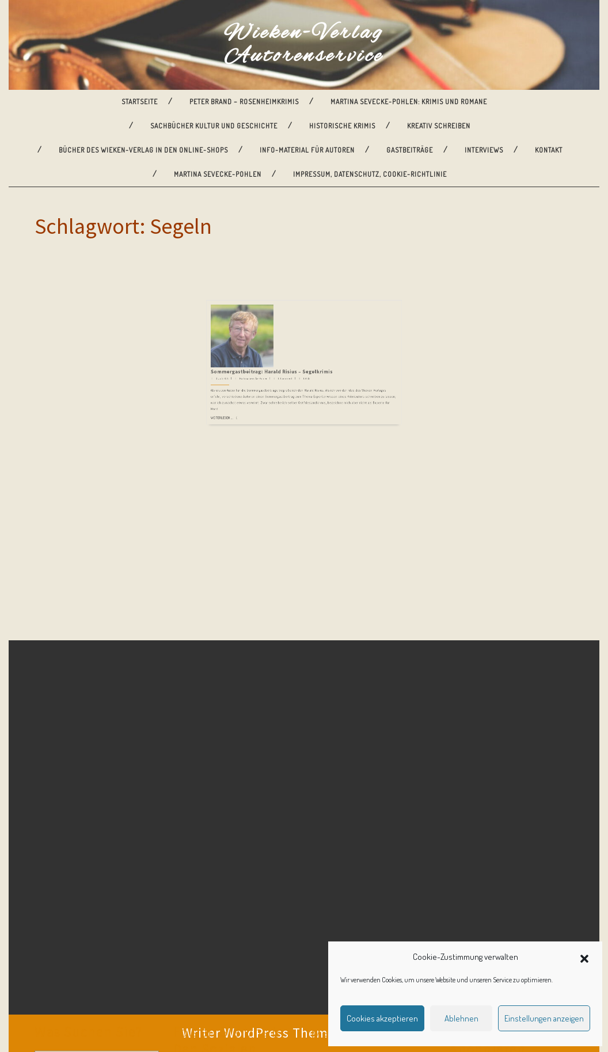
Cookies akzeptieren (382, 1018)
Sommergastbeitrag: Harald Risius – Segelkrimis (285, 338)
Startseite (139, 101)
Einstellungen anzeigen (544, 1018)
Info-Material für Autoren (307, 150)
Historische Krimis (342, 125)
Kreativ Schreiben (438, 125)
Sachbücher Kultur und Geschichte (214, 125)
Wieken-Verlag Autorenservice (304, 45)
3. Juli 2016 (256, 342)
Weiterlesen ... (256, 364)
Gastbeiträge (409, 150)
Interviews (484, 150)
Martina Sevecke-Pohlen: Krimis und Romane (408, 101)
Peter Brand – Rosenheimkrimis (244, 101)
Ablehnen (461, 1018)
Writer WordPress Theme (259, 1032)
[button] (584, 957)
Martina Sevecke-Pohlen (217, 174)
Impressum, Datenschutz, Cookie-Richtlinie (370, 174)
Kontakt (549, 150)
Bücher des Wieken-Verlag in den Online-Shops (143, 150)
